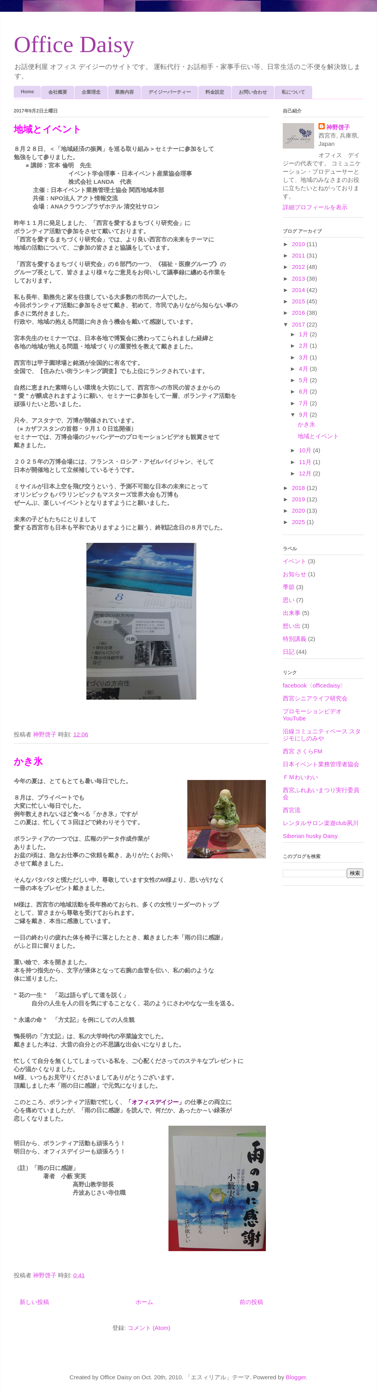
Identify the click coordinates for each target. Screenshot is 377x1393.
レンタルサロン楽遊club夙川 (321, 823)
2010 (299, 244)
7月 (304, 403)
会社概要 (57, 92)
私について (293, 92)
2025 (299, 522)
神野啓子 (338, 127)
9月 (304, 414)
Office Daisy (74, 44)
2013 (299, 278)
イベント (294, 561)
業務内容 (124, 92)
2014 (299, 290)
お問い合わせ (253, 92)
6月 (304, 391)
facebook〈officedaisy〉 (314, 685)
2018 (299, 487)
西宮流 (291, 810)
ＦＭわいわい (300, 777)
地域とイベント (48, 129)
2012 (299, 266)
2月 (304, 345)
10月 (306, 450)
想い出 (291, 625)
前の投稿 (251, 1302)
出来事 (291, 612)
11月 (306, 462)
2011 (299, 255)
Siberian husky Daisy (310, 836)
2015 (299, 301)
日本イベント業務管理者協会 (321, 764)
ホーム (144, 1302)
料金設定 (214, 92)
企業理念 (91, 92)
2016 (299, 312)
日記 (289, 651)
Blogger (296, 1377)
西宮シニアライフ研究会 (315, 698)
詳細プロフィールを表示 (315, 207)
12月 (306, 473)
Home (27, 91)
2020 (299, 510)
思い (289, 600)
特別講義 (294, 638)
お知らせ (294, 574)
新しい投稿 (34, 1302)
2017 (299, 324)
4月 (304, 368)
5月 (304, 380)
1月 (304, 334)
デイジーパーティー (169, 92)
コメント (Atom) (149, 1327)
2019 (299, 499)
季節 (289, 587)
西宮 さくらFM (302, 751)
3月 (304, 357)
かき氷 (28, 761)
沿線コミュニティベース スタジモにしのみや (322, 735)
